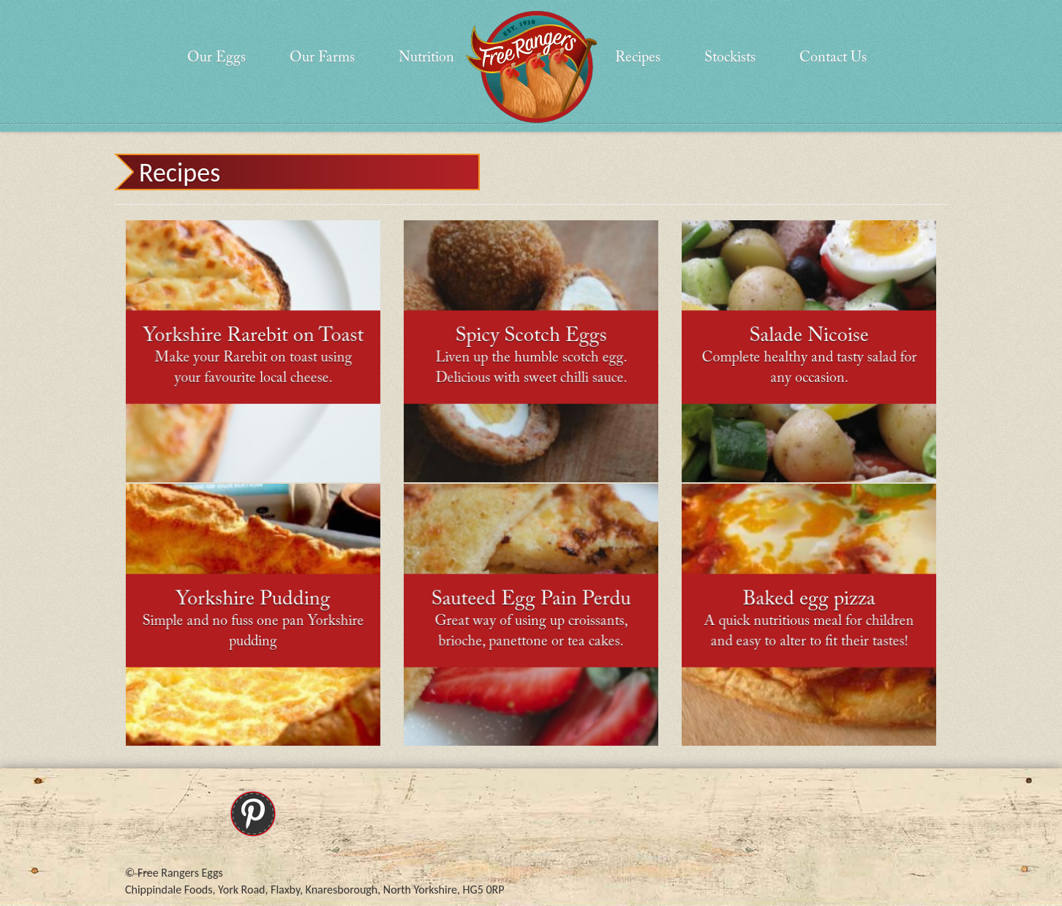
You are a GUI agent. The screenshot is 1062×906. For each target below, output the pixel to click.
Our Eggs (216, 57)
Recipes (637, 57)
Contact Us (833, 57)
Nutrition (426, 57)
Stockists (730, 57)
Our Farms (322, 57)
